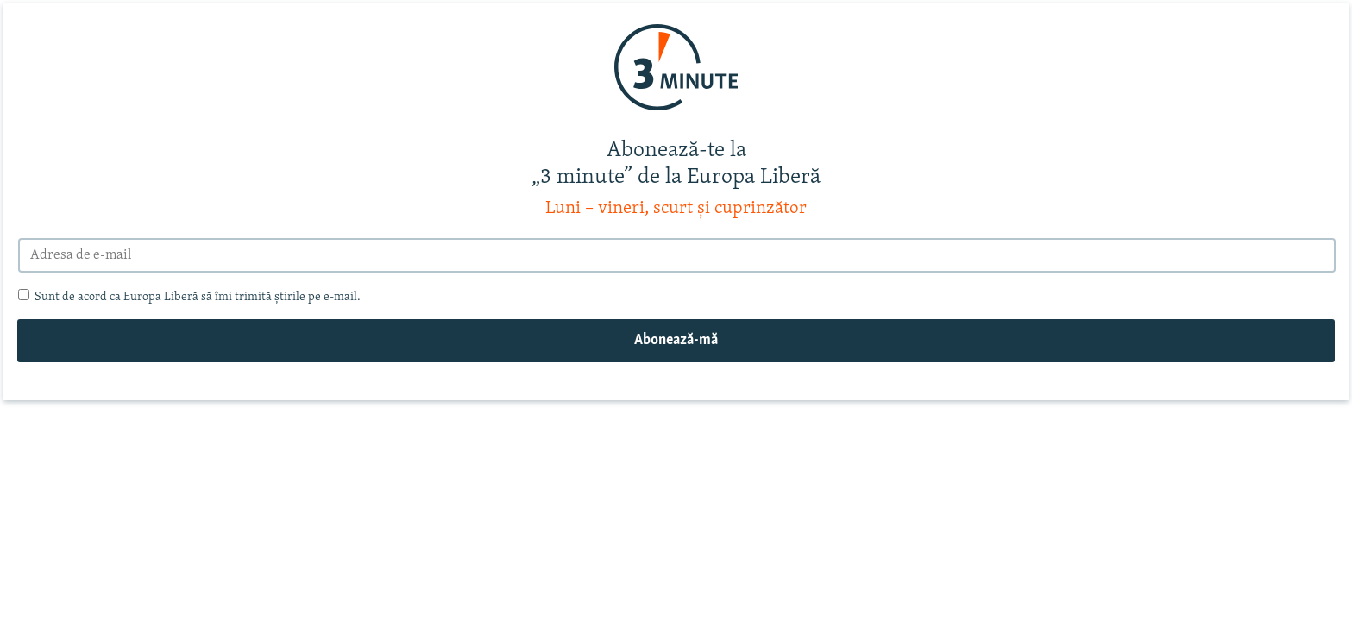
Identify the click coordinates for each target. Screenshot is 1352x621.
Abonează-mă (676, 340)
